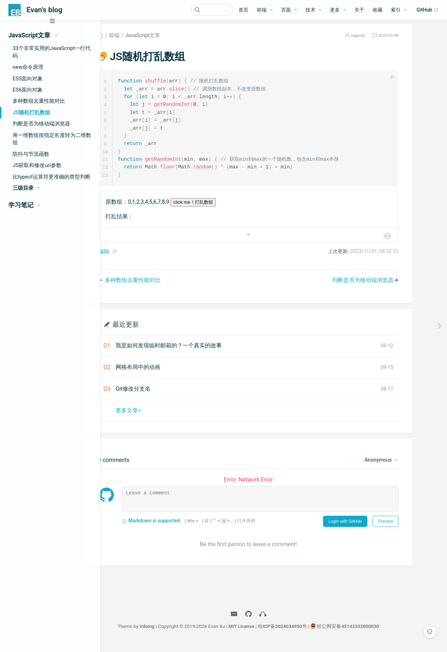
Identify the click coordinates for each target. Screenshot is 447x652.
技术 (310, 10)
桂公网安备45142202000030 (373, 634)
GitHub (428, 10)
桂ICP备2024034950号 (307, 634)
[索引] (399, 10)
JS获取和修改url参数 (37, 165)
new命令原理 (28, 67)
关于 (359, 10)
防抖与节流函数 (31, 154)
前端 (261, 10)
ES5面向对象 (28, 78)
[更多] (338, 10)
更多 (335, 10)
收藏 (377, 10)
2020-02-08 (413, 39)
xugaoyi (383, 39)
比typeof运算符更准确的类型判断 (51, 177)
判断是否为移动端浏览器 (41, 124)
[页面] (289, 10)
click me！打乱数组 (218, 209)
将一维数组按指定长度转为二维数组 (52, 139)
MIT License (267, 634)
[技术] (314, 10)
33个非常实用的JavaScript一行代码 (51, 52)
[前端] (265, 10)
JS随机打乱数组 (31, 112)
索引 (396, 10)
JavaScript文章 (168, 40)
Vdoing (172, 634)
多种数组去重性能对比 (39, 101)
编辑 (129, 259)
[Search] (197, 10)
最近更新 (151, 331)
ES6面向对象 (28, 90)
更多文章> (153, 418)
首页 (243, 10)
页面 (286, 10)
